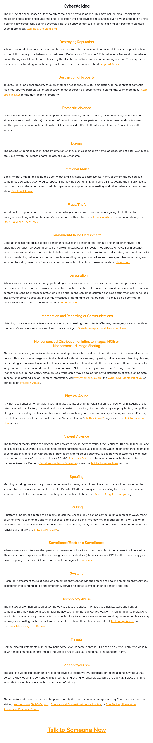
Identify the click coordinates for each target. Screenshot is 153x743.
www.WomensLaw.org (88, 378)
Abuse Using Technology (110, 494)
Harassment (123, 262)
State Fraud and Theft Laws (21, 222)
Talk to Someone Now (104, 463)
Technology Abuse (122, 621)
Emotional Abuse (22, 191)
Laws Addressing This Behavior (27, 626)
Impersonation (69, 302)
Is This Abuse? (95, 418)
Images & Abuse (110, 64)
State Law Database (81, 458)
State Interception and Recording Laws (102, 328)
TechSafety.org (40, 704)
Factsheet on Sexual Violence (58, 463)
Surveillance (86, 560)
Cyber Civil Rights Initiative (125, 378)
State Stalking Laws (46, 529)
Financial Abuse (103, 217)
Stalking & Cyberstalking (41, 29)
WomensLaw (22, 704)
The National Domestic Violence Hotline (76, 704)
